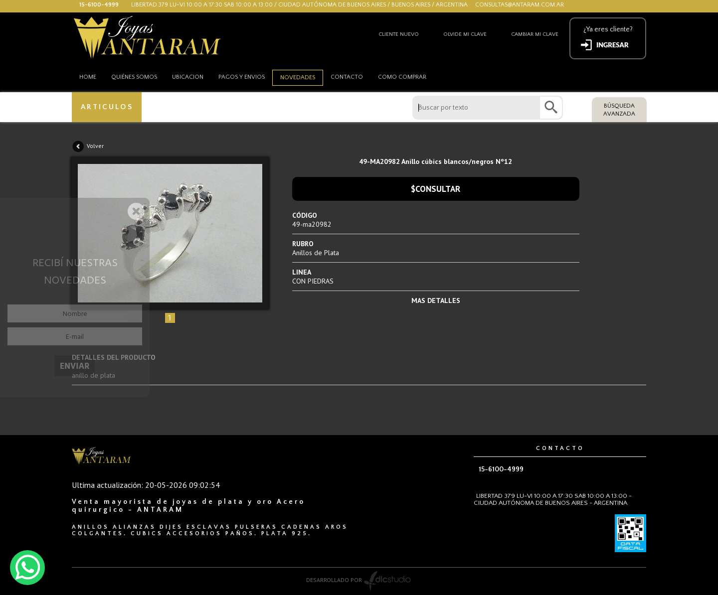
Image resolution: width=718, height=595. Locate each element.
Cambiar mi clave (534, 34)
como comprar (402, 77)
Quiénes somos (134, 77)
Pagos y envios (241, 77)
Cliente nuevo (398, 34)
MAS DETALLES (435, 300)
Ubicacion (187, 77)
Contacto (347, 77)
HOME (87, 77)
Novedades (297, 77)
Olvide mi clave (465, 34)
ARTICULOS (107, 107)
